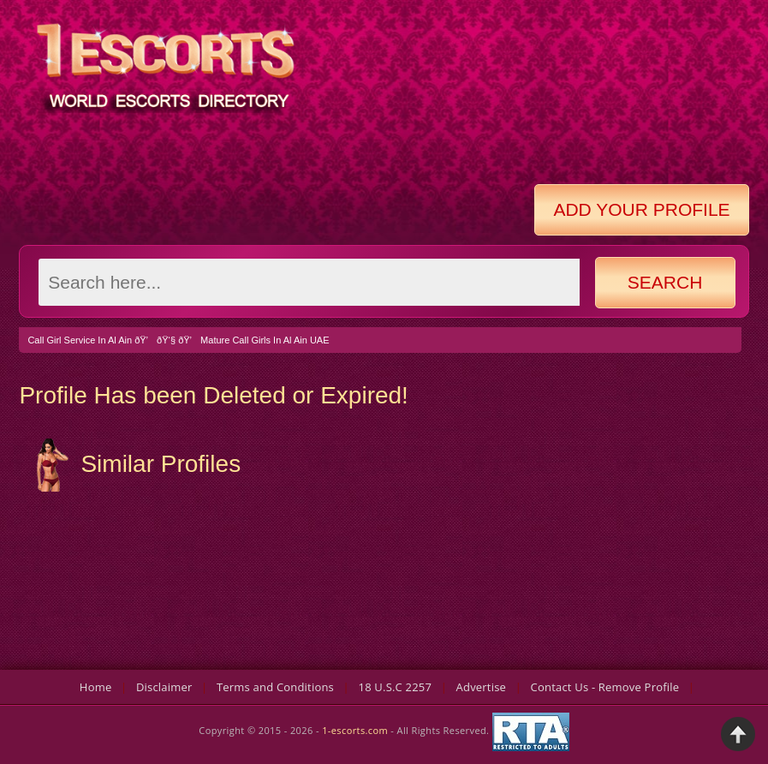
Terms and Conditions (275, 687)
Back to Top (738, 734)
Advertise (481, 687)
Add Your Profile (641, 209)
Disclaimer (164, 687)
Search (665, 282)
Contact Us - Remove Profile (605, 687)
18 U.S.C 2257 (395, 687)
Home (96, 687)
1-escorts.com (356, 731)
